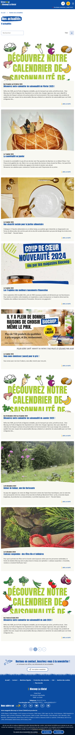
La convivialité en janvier (14, 156)
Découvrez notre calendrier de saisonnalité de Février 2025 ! (29, 86)
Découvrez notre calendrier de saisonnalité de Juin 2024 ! (28, 620)
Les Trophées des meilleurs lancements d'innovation (26, 290)
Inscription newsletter (37, 669)
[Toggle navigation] (73, 4)
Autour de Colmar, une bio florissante (19, 488)
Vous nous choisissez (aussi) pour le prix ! (21, 356)
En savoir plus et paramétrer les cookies (26, 732)
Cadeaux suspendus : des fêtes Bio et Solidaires (24, 554)
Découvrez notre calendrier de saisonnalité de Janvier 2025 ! (29, 418)
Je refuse (46, 732)
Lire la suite (66, 104)
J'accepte (58, 732)
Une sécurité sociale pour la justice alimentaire (23, 224)
